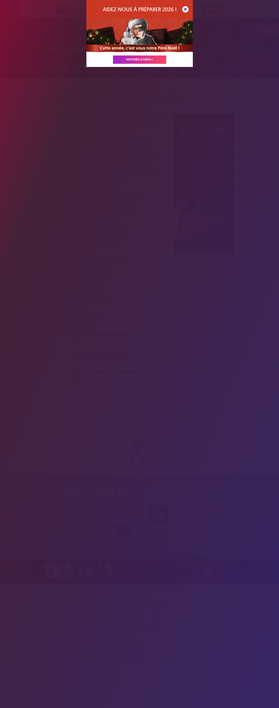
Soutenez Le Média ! (139, 59)
